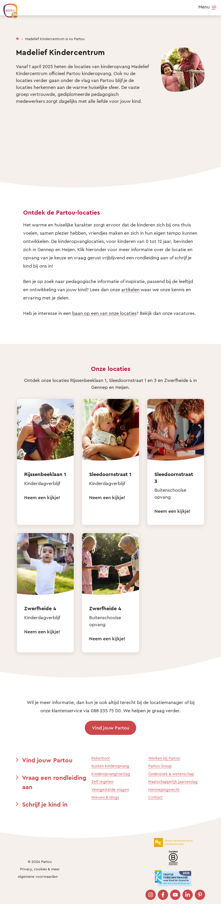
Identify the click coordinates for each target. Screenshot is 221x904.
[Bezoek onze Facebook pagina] (163, 895)
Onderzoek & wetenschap (171, 773)
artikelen (130, 289)
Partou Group (160, 765)
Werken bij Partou (164, 758)
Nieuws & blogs (105, 797)
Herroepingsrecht (164, 789)
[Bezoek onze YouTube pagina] (175, 895)
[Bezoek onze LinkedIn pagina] (187, 895)
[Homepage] (17, 37)
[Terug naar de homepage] (8, 8)
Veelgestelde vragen (110, 789)
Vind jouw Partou (110, 727)
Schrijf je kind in (45, 804)
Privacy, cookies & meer (40, 869)
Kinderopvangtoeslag (110, 773)
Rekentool (100, 758)
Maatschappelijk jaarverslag (173, 781)
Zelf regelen (102, 781)
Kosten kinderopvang (110, 765)
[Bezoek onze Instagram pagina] (150, 895)
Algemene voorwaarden (38, 876)
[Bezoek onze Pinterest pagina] (200, 895)
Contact (155, 797)
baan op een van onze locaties (104, 313)
